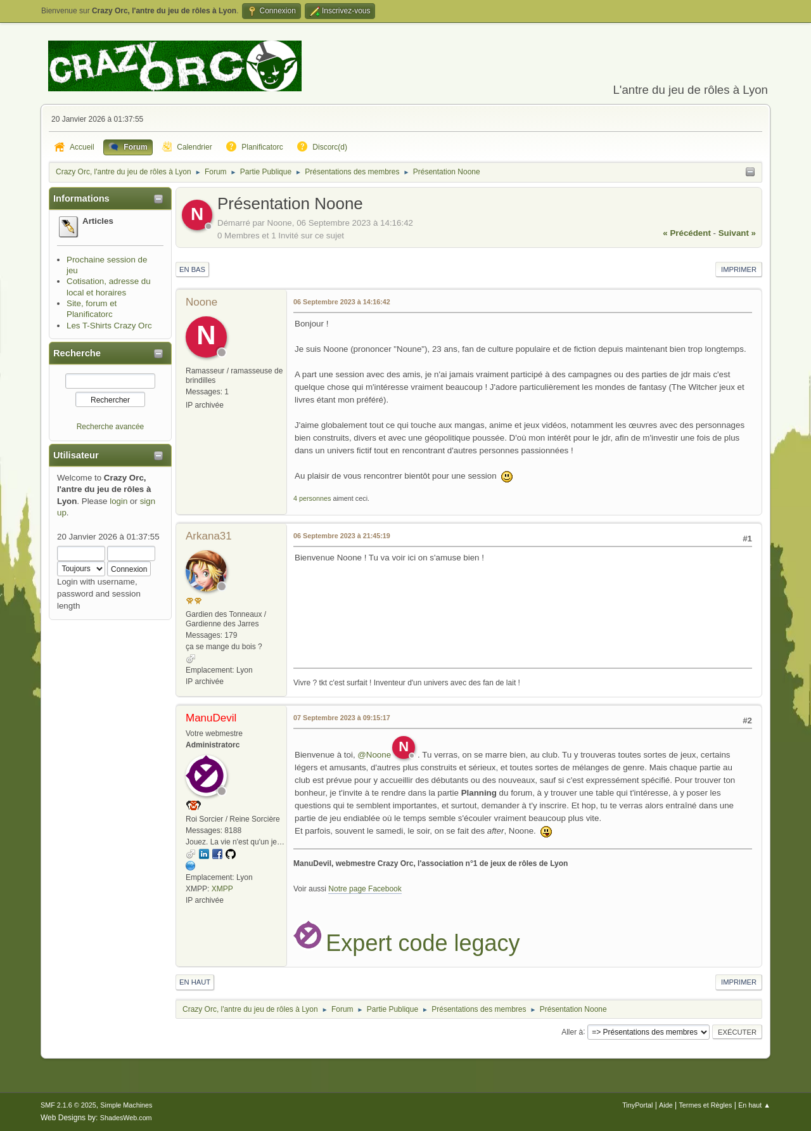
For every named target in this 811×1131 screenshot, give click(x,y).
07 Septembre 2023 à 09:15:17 (341, 717)
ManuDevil (211, 718)
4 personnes (312, 498)
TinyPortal (637, 1105)
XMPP (222, 888)
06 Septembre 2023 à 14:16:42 (341, 302)
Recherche (77, 353)
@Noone (374, 754)
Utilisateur (76, 455)
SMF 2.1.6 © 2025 (68, 1105)
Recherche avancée (110, 426)
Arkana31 (209, 536)
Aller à (572, 1031)
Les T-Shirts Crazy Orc (109, 325)
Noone (201, 302)
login (118, 501)
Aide (666, 1105)
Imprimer (739, 269)
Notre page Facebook (364, 888)
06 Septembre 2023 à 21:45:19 (341, 536)
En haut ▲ (754, 1105)
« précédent (687, 233)
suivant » (737, 233)
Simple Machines (126, 1105)
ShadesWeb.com (126, 1117)
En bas (192, 269)
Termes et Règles (705, 1105)
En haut (194, 982)
